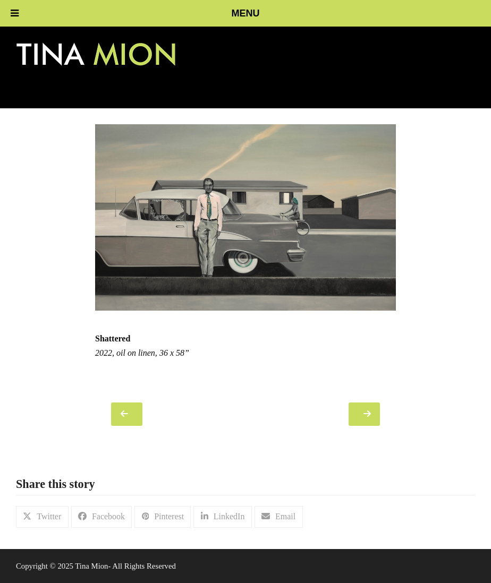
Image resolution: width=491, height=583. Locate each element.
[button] (42, 517)
